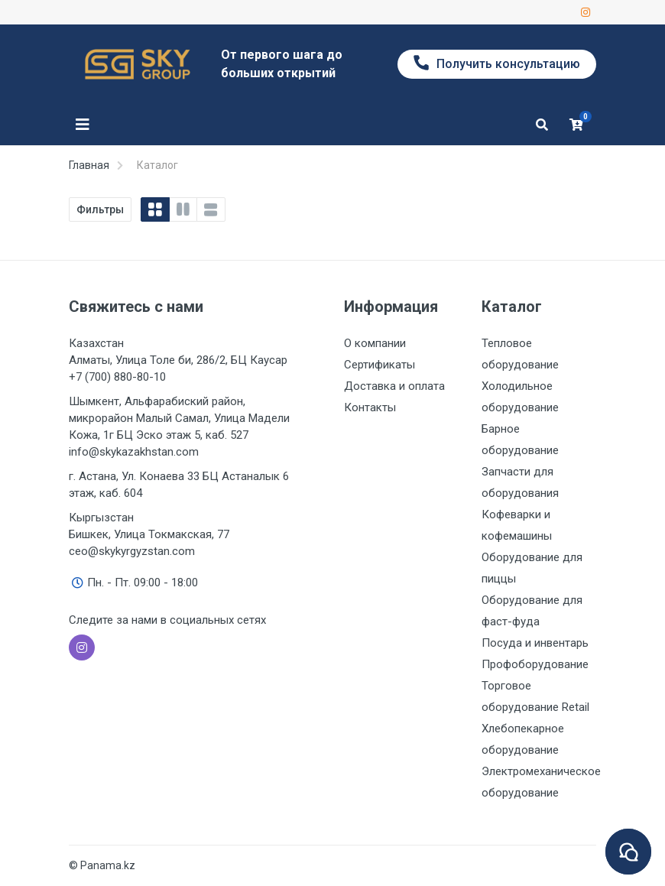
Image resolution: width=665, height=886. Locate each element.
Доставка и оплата (394, 386)
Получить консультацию (497, 63)
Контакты (370, 407)
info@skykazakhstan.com (134, 452)
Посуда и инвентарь (535, 643)
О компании (375, 343)
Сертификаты (379, 365)
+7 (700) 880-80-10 (117, 377)
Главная (89, 165)
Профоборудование (535, 664)
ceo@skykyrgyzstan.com (132, 551)
